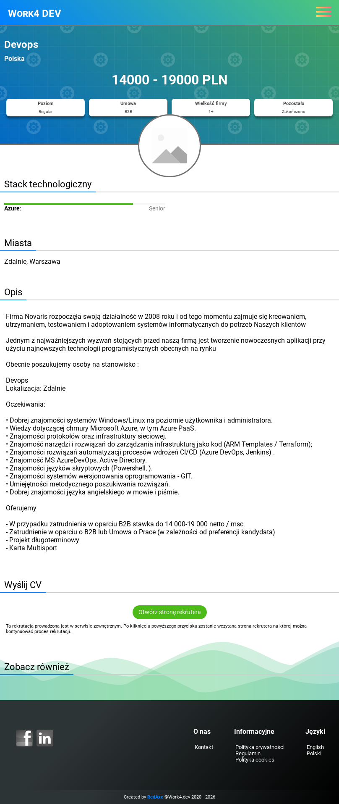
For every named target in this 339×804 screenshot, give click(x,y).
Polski (314, 753)
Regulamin (248, 753)
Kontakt (204, 747)
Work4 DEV (34, 13)
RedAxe (155, 797)
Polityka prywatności (259, 747)
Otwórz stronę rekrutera (169, 612)
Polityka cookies (254, 760)
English (315, 747)
